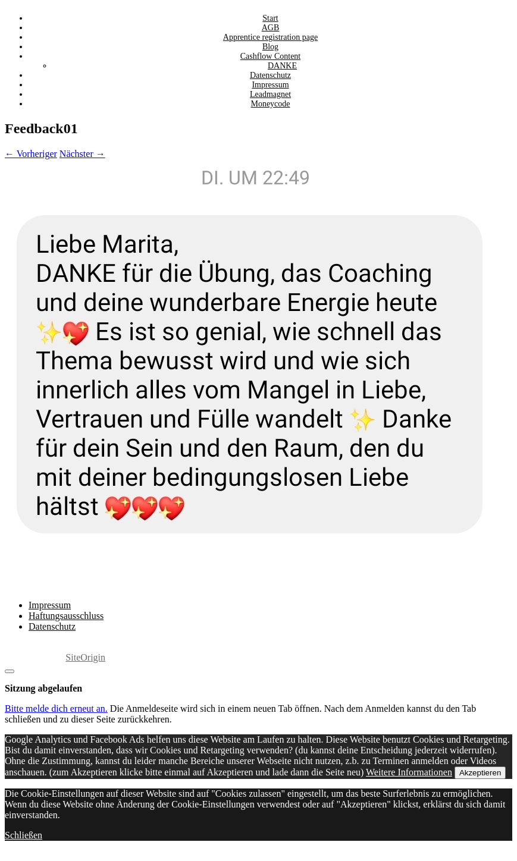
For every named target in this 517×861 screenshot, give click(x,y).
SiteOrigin (85, 657)
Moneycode (270, 103)
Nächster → (82, 154)
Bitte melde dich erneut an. (56, 708)
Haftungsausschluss (66, 616)
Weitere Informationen (409, 772)
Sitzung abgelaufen (43, 688)
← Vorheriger (31, 154)
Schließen (23, 835)
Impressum (50, 605)
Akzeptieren (480, 772)
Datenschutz (52, 626)
